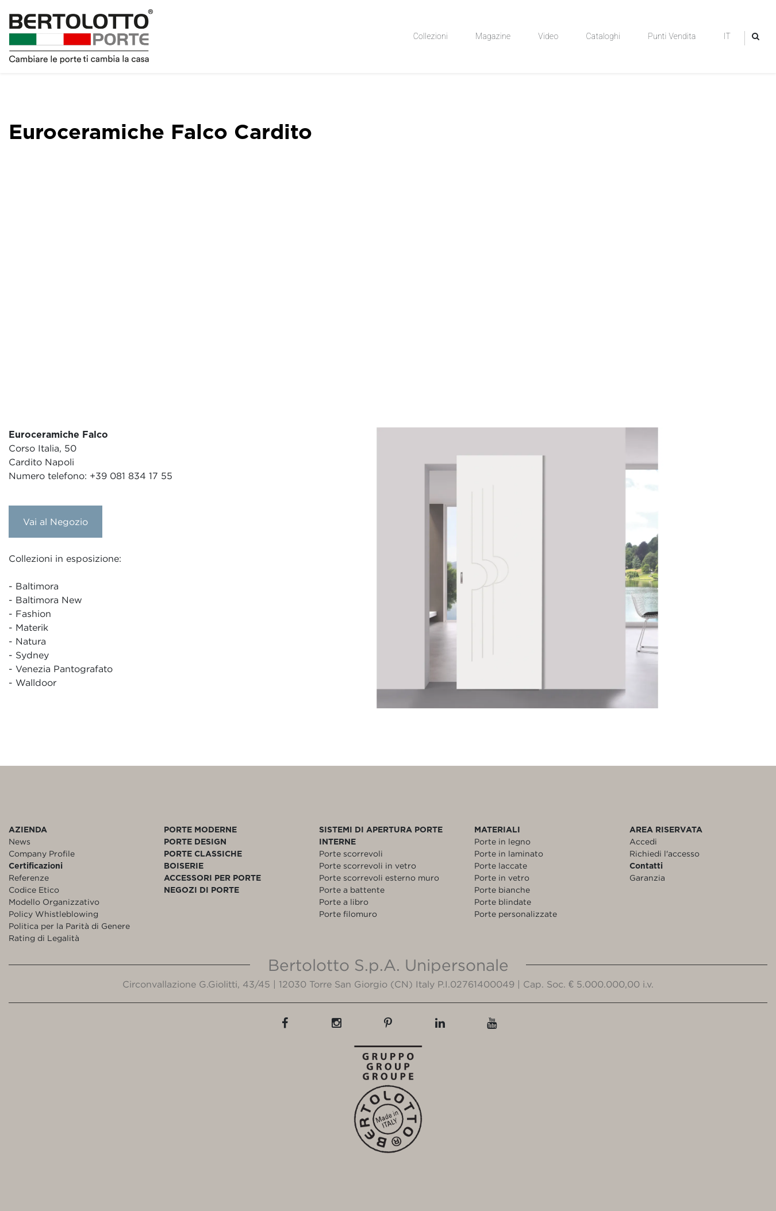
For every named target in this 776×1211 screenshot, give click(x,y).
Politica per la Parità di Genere (69, 925)
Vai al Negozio (55, 521)
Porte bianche (502, 889)
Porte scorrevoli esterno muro (379, 877)
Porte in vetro (501, 877)
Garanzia (647, 877)
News (19, 841)
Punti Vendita (672, 36)
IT (727, 36)
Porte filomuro (348, 913)
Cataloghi (603, 36)
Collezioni (430, 36)
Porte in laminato (508, 853)
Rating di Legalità (44, 938)
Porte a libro (343, 901)
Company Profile (42, 853)
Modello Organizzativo (54, 901)
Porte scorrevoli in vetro (367, 865)
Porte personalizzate (515, 913)
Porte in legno (502, 841)
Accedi (643, 841)
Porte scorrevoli (351, 853)
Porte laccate (500, 865)
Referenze (29, 877)
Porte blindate (502, 901)
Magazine (492, 36)
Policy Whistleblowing (53, 913)
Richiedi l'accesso (664, 853)
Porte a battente (352, 889)
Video (548, 36)
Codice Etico (34, 889)
